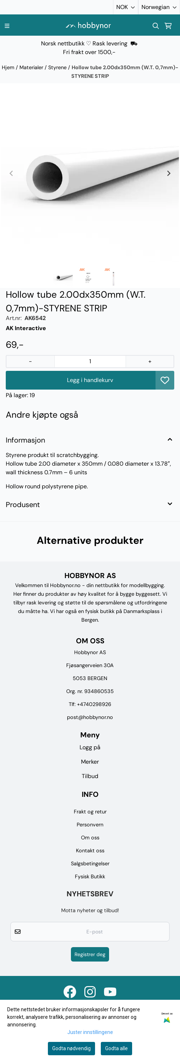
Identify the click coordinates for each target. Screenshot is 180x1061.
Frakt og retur (90, 811)
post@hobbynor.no (90, 717)
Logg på (90, 747)
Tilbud (90, 776)
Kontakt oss (90, 850)
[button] (165, 380)
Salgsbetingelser (90, 863)
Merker (90, 761)
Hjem (9, 67)
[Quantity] (90, 361)
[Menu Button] (7, 25)
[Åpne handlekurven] (168, 26)
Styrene (58, 67)
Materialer (32, 67)
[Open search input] (156, 26)
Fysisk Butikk (90, 876)
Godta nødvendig (71, 1048)
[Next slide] (168, 173)
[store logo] (88, 26)
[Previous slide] (11, 173)
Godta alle (116, 1048)
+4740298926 (94, 704)
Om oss (90, 837)
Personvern (90, 824)
